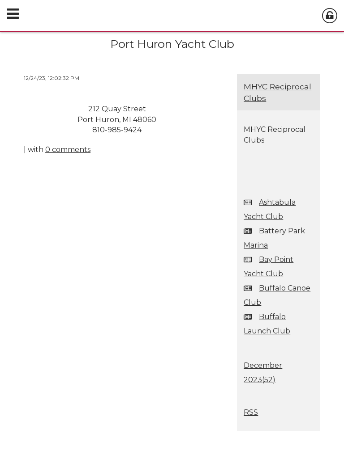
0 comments (67, 149)
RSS (251, 412)
